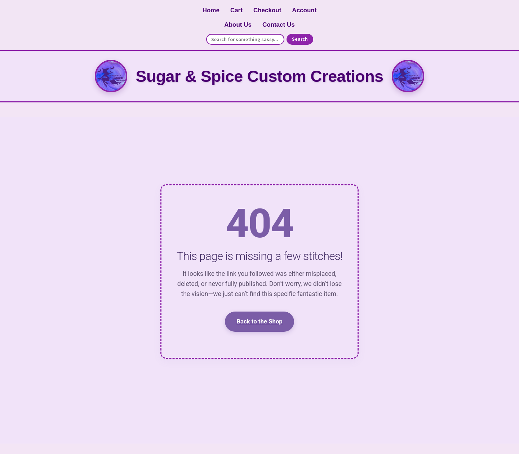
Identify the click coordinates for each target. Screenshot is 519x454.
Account (304, 10)
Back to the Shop (259, 321)
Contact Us (278, 24)
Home (211, 10)
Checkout (267, 10)
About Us (238, 24)
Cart (236, 10)
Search (300, 39)
